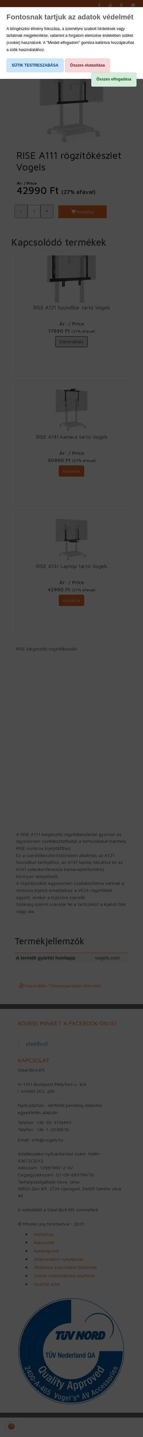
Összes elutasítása (87, 65)
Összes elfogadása (113, 79)
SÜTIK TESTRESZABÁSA (35, 65)
